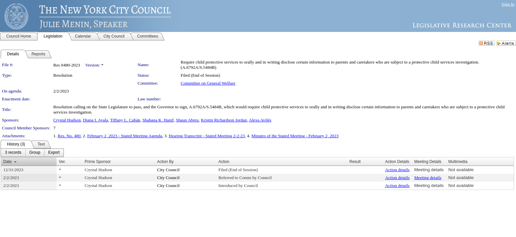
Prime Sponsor (98, 161)
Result (355, 161)
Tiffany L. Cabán (125, 120)
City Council (168, 169)
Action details (397, 169)
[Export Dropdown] (54, 153)
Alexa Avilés (260, 120)
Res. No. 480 (69, 135)
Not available (461, 169)
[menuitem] (13, 153)
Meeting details (429, 169)
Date (7, 161)
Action (224, 161)
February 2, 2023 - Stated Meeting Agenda (124, 135)
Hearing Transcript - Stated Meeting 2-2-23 (207, 135)
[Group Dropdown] (34, 153)
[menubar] (32, 152)
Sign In (508, 4)
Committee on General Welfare (208, 83)
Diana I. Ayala (95, 120)
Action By (165, 161)
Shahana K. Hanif (158, 120)
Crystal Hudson (67, 120)
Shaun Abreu (187, 120)
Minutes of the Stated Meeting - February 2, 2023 (295, 135)
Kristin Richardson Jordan (224, 120)
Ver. (62, 161)
